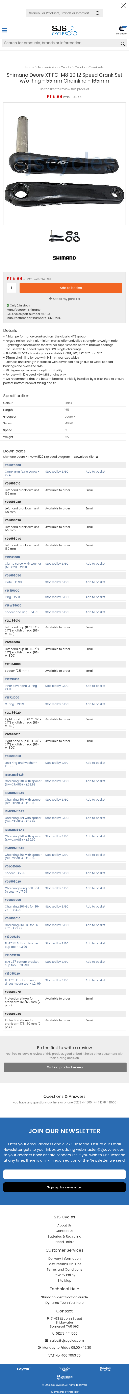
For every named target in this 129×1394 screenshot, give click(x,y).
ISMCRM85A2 (14, 811)
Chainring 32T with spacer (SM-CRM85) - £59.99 (23, 819)
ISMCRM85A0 (14, 793)
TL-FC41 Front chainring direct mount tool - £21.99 (23, 982)
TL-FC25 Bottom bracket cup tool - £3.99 (22, 945)
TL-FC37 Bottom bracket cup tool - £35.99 (21, 963)
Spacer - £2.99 (15, 873)
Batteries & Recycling (64, 1236)
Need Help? (64, 1242)
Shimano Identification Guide (64, 1297)
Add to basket (95, 472)
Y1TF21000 (12, 697)
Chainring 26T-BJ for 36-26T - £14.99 (22, 908)
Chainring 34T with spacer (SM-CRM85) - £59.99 (23, 838)
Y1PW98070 (13, 605)
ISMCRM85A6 (14, 848)
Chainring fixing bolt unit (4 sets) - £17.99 (22, 890)
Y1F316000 (12, 591)
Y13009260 (12, 937)
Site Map (65, 1280)
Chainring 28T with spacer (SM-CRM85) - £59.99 (23, 783)
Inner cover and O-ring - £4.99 (22, 687)
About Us (64, 1225)
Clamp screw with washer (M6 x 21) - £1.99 (23, 565)
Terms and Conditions (64, 1269)
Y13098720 (12, 974)
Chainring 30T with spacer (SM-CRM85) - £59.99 (23, 801)
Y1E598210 (12, 679)
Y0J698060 (13, 756)
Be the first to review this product (64, 89)
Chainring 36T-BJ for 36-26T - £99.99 (22, 926)
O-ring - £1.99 (14, 704)
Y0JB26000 (13, 900)
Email (89, 490)
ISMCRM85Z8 (14, 775)
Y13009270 (12, 955)
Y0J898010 (12, 918)
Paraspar (73, 1391)
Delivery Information (64, 1258)
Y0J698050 (13, 575)
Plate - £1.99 (13, 582)
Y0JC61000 (13, 866)
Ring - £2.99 (13, 597)
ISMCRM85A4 (14, 830)
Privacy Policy (64, 1275)
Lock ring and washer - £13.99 (21, 764)
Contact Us (64, 1230)
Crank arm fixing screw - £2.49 (22, 473)
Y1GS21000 (12, 557)
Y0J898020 (13, 882)
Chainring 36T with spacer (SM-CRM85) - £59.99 (23, 856)
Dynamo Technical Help (64, 1302)
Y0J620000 (13, 465)
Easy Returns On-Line (64, 1264)
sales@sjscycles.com (67, 1340)
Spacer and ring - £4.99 (21, 612)
